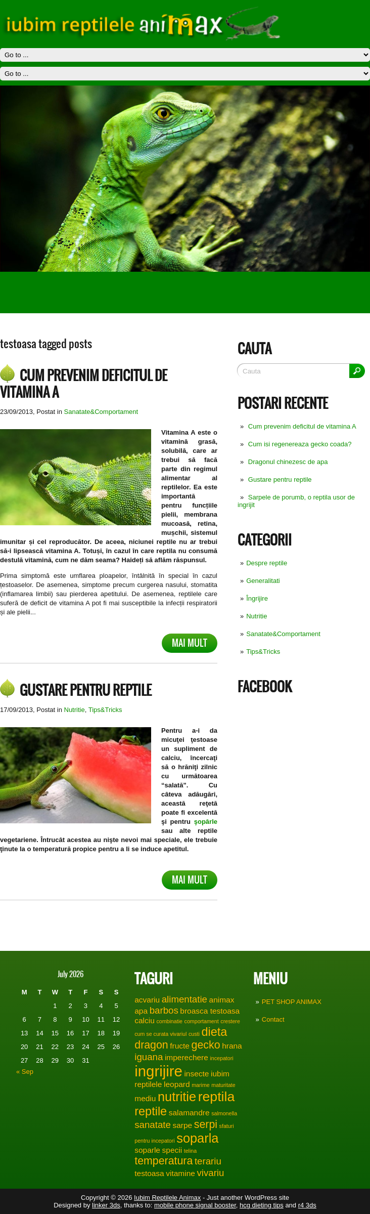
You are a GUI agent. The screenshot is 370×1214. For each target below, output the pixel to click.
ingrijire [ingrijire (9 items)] (158, 1071)
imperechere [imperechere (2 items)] (186, 1057)
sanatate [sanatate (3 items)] (152, 1124)
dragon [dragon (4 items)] (151, 1045)
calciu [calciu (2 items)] (144, 1020)
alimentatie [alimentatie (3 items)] (184, 999)
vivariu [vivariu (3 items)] (210, 1172)
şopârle (205, 821)
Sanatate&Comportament (283, 634)
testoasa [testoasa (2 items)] (149, 1173)
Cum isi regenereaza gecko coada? (300, 444)
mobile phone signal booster (195, 1205)
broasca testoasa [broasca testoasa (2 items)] (210, 1011)
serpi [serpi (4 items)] (205, 1124)
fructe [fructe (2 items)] (180, 1045)
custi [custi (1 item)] (194, 1034)
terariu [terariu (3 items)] (208, 1161)
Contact (273, 1019)
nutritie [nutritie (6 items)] (177, 1097)
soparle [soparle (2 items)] (147, 1150)
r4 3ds (307, 1205)
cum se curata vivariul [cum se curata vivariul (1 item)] (160, 1034)
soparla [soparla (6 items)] (197, 1138)
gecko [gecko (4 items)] (206, 1045)
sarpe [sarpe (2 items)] (182, 1125)
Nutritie (256, 616)
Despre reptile (266, 563)
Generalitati (263, 580)
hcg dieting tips (262, 1205)
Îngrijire (257, 598)
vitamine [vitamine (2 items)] (180, 1173)
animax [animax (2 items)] (222, 999)
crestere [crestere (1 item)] (230, 1021)
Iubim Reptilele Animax (167, 1197)
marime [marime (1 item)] (201, 1085)
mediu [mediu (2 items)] (145, 1098)
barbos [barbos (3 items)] (164, 1010)
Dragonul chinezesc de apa (288, 462)
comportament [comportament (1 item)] (201, 1021)
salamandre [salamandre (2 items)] (189, 1112)
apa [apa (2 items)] (141, 1011)
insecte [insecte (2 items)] (196, 1073)
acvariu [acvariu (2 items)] (147, 999)
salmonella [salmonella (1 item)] (224, 1113)
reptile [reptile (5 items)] (150, 1111)
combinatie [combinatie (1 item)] (169, 1021)
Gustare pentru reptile (280, 479)
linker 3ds (106, 1205)
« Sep (24, 1071)
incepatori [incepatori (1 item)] (221, 1058)
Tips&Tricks (263, 651)
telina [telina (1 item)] (190, 1151)
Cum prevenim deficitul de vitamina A (302, 426)
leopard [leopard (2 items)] (177, 1084)
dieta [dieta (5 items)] (214, 1031)
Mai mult (189, 643)
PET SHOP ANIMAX (291, 1002)
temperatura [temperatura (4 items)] (163, 1161)
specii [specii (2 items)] (172, 1150)
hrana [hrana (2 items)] (232, 1045)
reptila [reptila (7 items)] (216, 1096)
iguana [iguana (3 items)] (148, 1057)
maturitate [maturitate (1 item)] (223, 1085)
